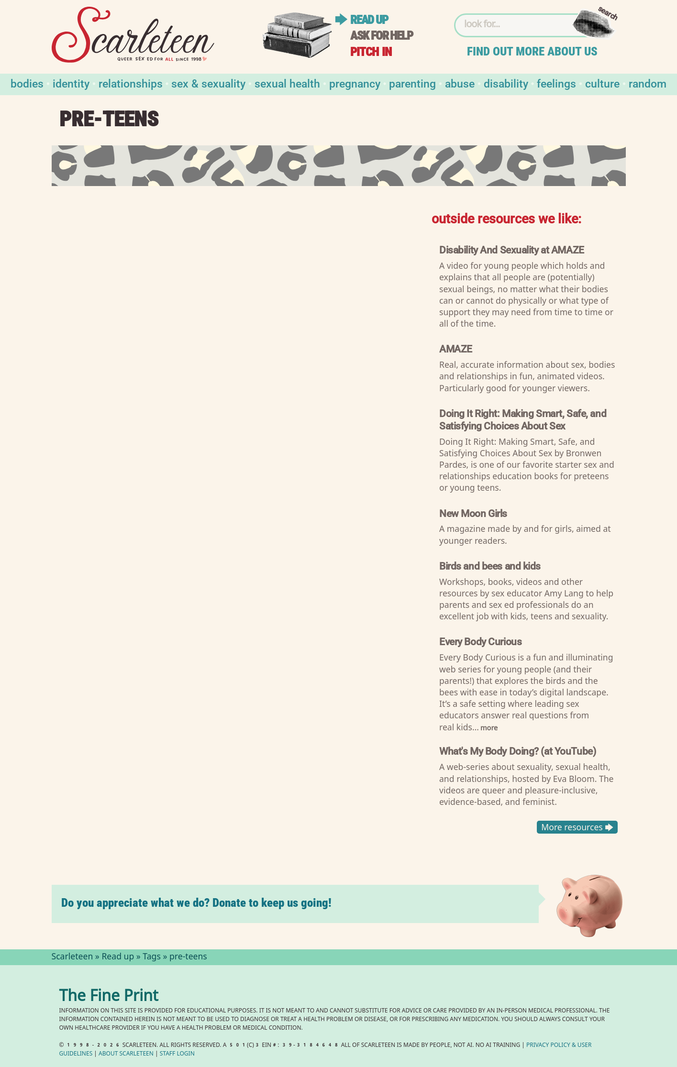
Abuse (460, 83)
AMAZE (455, 348)
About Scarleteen (126, 1054)
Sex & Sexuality (208, 83)
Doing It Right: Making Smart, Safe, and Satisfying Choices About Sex (522, 419)
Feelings (556, 83)
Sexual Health (287, 83)
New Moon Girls (473, 512)
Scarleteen (72, 957)
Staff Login (177, 1054)
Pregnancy (354, 83)
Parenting (412, 83)
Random (647, 83)
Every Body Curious (480, 641)
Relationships (131, 83)
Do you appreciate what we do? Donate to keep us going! (196, 903)
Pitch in (370, 52)
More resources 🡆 (577, 827)
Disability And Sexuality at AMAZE (511, 249)
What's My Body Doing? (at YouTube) (517, 751)
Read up (369, 20)
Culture (602, 83)
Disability (506, 83)
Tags (152, 957)
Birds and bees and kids (490, 566)
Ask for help (381, 36)
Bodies (27, 83)
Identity (71, 83)
